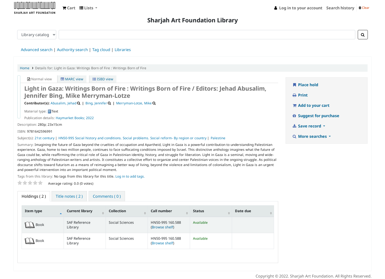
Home (24, 68)
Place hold (305, 84)
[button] (68, 8)
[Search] (363, 34)
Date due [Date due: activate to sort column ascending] (243, 211)
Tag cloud (101, 49)
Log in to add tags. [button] (130, 176)
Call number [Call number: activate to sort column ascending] (161, 211)
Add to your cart (311, 105)
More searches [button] (310, 136)
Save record (307, 126)
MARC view (72, 79)
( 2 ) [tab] (34, 196)
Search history (340, 8)
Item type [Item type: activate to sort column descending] (33, 211)
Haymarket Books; (70, 117)
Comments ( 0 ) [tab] (107, 196)
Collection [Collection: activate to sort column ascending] (117, 211)
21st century (45, 138)
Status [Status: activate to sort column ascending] (198, 211)
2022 (90, 117)
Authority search (72, 49)
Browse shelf (162, 227)
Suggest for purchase (315, 115)
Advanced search (37, 49)
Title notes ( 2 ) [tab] (69, 196)
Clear (364, 7)
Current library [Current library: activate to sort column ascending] (79, 211)
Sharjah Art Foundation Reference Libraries (26, 7)
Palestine (218, 138)
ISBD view (103, 79)
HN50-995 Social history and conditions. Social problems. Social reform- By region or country (132, 138)
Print (300, 95)
